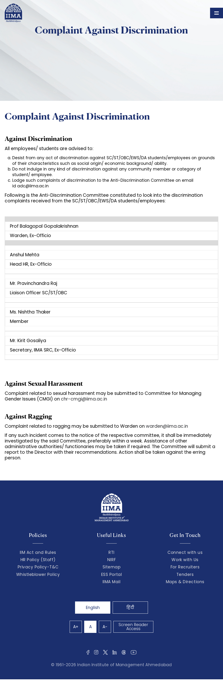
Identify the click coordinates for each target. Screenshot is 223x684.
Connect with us (185, 552)
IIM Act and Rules (38, 552)
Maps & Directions (185, 582)
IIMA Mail (112, 582)
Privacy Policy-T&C (38, 567)
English (93, 607)
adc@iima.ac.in (33, 186)
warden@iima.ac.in (167, 426)
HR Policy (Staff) (38, 560)
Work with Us (184, 560)
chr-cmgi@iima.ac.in (84, 399)
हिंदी (130, 607)
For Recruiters (185, 567)
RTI (111, 552)
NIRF (111, 560)
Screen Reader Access (133, 626)
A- (105, 627)
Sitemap (112, 567)
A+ (75, 627)
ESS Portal (111, 574)
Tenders (185, 574)
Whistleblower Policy (38, 574)
